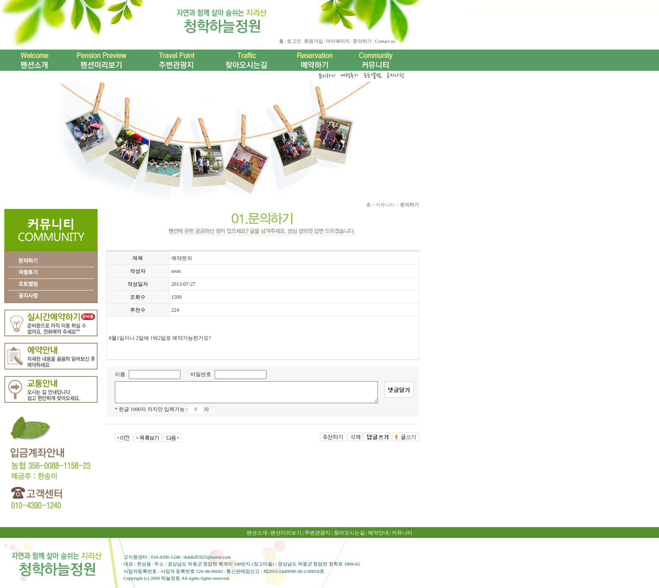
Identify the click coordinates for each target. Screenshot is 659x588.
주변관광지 (317, 533)
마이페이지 (338, 41)
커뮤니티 (402, 533)
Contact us (385, 41)
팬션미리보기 (285, 533)
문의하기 (362, 41)
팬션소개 (257, 533)
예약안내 (378, 533)
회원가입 (313, 41)
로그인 (294, 41)
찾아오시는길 (349, 533)
